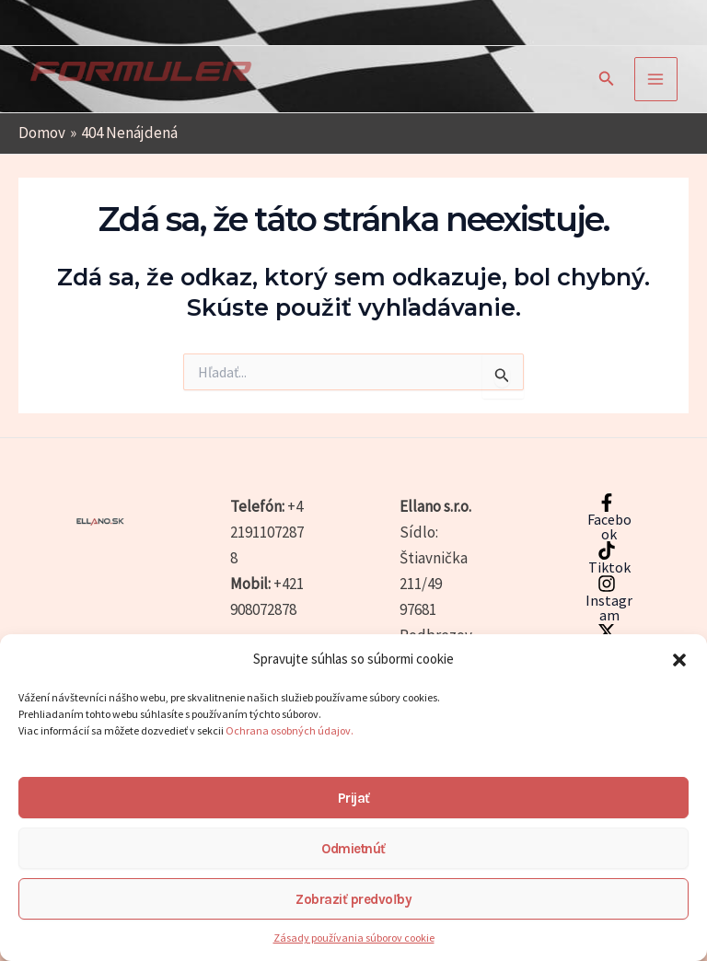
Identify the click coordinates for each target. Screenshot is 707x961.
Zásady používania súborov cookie (354, 937)
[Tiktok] (607, 557)
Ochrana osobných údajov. (290, 730)
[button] (679, 660)
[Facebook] (607, 517)
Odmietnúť (353, 848)
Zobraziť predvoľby (353, 899)
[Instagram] (607, 598)
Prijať (354, 798)
